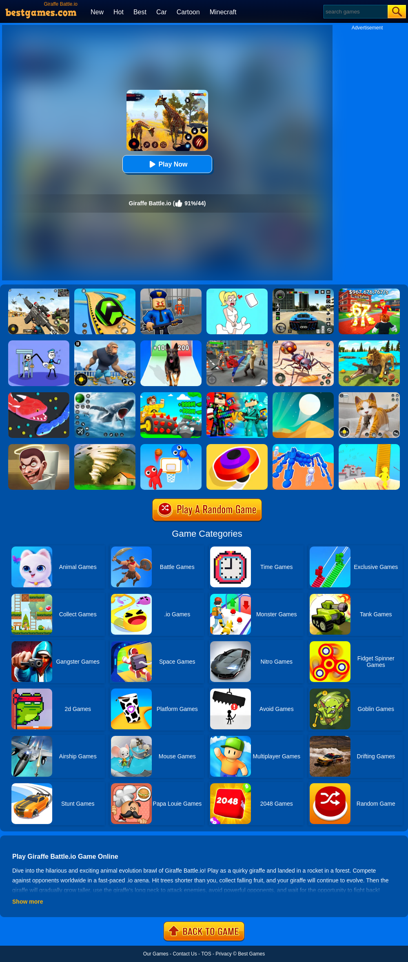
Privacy (223, 954)
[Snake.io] (38, 395)
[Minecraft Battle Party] (237, 395)
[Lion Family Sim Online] (369, 343)
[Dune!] (303, 395)
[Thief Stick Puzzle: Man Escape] (38, 343)
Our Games (156, 954)
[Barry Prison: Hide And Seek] (171, 291)
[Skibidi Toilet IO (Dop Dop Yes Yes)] (38, 447)
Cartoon (188, 12)
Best (139, 12)
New (97, 12)
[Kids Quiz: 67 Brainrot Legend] (369, 291)
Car (161, 12)
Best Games (251, 954)
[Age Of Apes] (104, 343)
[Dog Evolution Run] (171, 343)
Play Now (167, 164)
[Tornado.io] (104, 447)
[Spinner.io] (237, 447)
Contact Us (185, 954)
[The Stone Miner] (171, 395)
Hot (118, 12)
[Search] (355, 11)
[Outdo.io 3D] (369, 447)
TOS (206, 954)
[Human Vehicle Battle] (303, 447)
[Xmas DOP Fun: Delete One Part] (237, 291)
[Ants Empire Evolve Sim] (303, 343)
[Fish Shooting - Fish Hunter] (104, 395)
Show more (27, 901)
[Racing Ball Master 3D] (104, 291)
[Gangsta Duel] (237, 343)
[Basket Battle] (171, 447)
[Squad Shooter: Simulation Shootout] (38, 291)
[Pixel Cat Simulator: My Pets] (369, 395)
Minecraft (223, 12)
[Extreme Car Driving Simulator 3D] (303, 291)
